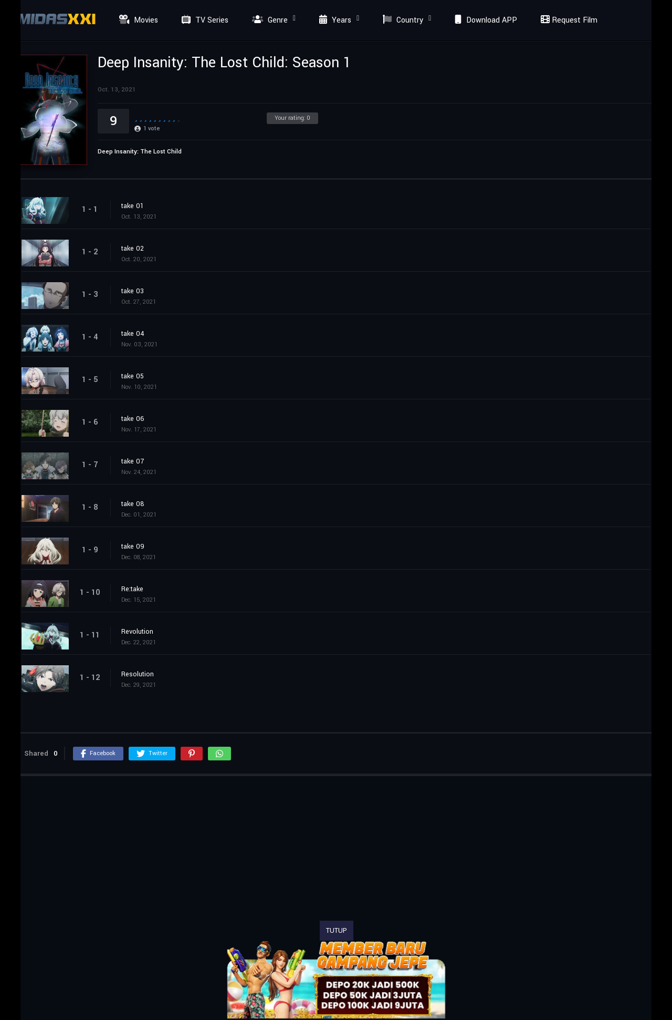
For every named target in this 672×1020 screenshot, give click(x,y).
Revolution (137, 631)
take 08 (132, 504)
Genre (268, 20)
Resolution (137, 674)
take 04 (132, 333)
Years (334, 20)
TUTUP (336, 930)
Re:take (132, 589)
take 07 (132, 461)
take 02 (132, 248)
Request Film (567, 20)
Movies (137, 20)
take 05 (132, 376)
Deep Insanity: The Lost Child (140, 151)
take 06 (132, 419)
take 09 (132, 546)
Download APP (484, 20)
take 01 (132, 206)
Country (401, 20)
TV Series (203, 20)
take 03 (132, 291)
